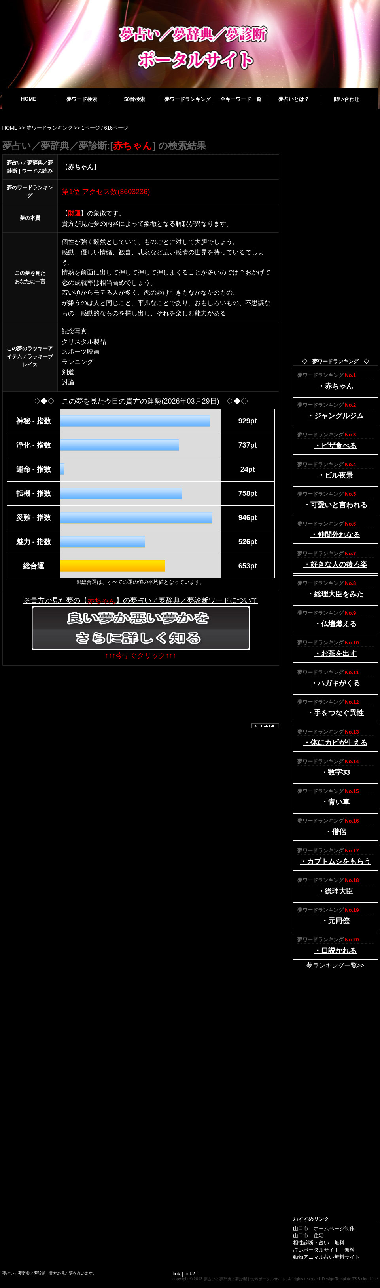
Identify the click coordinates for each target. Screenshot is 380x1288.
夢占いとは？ (293, 99)
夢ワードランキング (187, 99)
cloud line (369, 1279)
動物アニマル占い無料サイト (326, 1257)
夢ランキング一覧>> (335, 965)
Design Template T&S (341, 1279)
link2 (189, 1274)
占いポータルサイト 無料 (324, 1250)
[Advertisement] (146, 689)
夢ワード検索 (81, 99)
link (176, 1274)
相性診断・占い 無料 (318, 1243)
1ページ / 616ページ (104, 128)
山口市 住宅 (308, 1235)
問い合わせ (346, 99)
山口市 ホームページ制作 (324, 1228)
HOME (28, 99)
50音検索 (134, 99)
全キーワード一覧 (240, 99)
